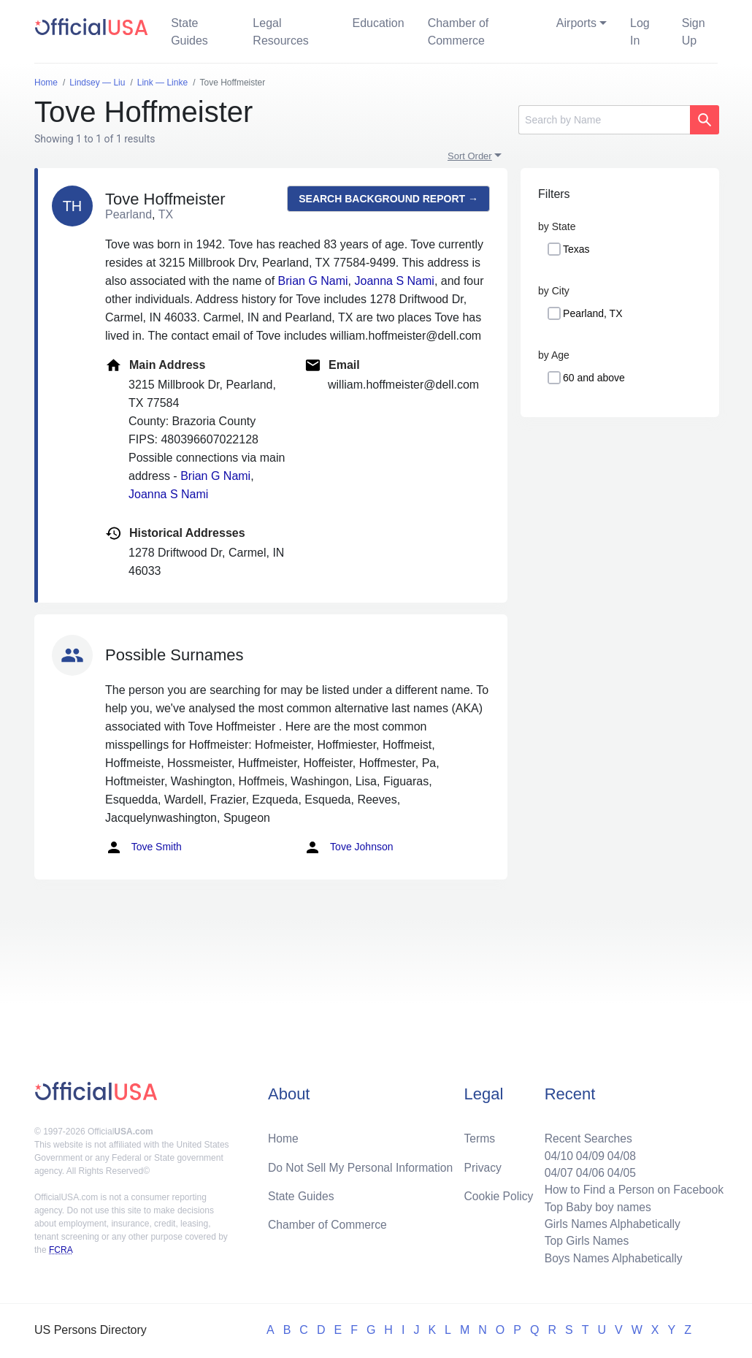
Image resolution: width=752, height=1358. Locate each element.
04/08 (619, 1152)
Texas (576, 249)
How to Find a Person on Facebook (632, 1187)
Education (378, 23)
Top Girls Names (583, 1240)
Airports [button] (576, 23)
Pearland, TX (592, 313)
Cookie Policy (499, 1193)
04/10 (554, 1152)
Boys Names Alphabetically (610, 1257)
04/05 (619, 1170)
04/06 (587, 1170)
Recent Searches (585, 1135)
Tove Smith (143, 847)
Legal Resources (280, 32)
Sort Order (470, 155)
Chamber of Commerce (458, 32)
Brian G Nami (313, 281)
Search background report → (388, 199)
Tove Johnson (348, 847)
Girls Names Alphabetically (609, 1222)
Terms (480, 1135)
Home (283, 1135)
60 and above (594, 377)
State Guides (189, 32)
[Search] (604, 119)
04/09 (587, 1152)
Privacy (483, 1164)
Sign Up (693, 32)
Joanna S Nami (394, 281)
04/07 (554, 1170)
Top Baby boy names (594, 1205)
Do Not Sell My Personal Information (362, 1164)
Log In (640, 32)
